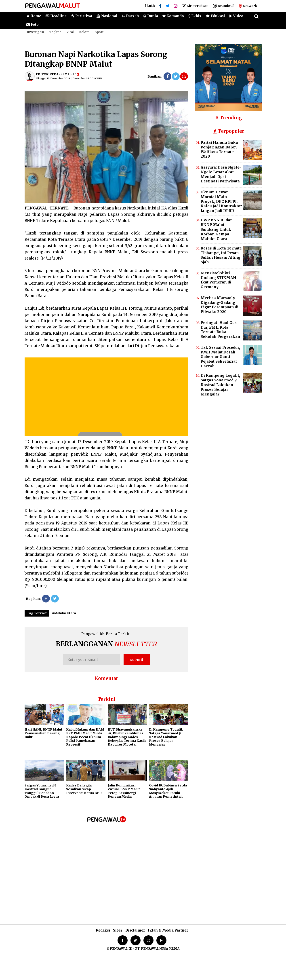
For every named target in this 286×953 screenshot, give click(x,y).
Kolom (84, 32)
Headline (56, 16)
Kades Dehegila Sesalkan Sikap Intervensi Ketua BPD (84, 789)
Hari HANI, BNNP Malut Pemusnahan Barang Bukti (43, 733)
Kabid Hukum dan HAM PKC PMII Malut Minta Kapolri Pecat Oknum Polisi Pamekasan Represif (85, 736)
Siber (117, 930)
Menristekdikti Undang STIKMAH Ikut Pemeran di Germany (218, 280)
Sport (99, 32)
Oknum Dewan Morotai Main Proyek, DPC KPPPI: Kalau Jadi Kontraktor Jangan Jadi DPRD (221, 201)
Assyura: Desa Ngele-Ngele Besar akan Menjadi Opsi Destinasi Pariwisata (221, 174)
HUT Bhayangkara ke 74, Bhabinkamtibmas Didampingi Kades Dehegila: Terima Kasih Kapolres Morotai (127, 736)
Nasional (107, 16)
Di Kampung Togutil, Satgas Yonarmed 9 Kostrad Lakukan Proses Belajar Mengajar (166, 736)
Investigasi (35, 32)
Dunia (150, 16)
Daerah (130, 16)
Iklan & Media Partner (168, 930)
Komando (173, 16)
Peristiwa (81, 16)
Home (33, 16)
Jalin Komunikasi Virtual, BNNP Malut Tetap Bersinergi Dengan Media (124, 791)
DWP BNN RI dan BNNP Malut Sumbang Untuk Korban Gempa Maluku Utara (217, 229)
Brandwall (223, 6)
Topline (55, 32)
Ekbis (194, 16)
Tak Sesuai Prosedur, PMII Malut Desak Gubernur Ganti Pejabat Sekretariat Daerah (220, 356)
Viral (70, 32)
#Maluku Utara (64, 613)
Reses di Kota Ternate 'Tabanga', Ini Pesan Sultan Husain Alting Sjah (221, 255)
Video (236, 16)
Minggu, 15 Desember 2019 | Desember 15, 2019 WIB (69, 78)
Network (248, 6)
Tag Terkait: (37, 613)
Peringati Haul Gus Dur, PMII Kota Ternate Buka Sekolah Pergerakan (220, 329)
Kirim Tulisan (195, 6)
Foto (32, 24)
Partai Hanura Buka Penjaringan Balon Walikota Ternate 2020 (219, 149)
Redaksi (103, 930)
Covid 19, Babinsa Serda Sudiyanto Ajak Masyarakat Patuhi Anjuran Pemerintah (168, 791)
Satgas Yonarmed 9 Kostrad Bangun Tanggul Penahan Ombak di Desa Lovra (42, 791)
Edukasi (215, 16)
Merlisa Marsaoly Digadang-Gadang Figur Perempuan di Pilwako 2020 (219, 305)
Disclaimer (135, 930)
